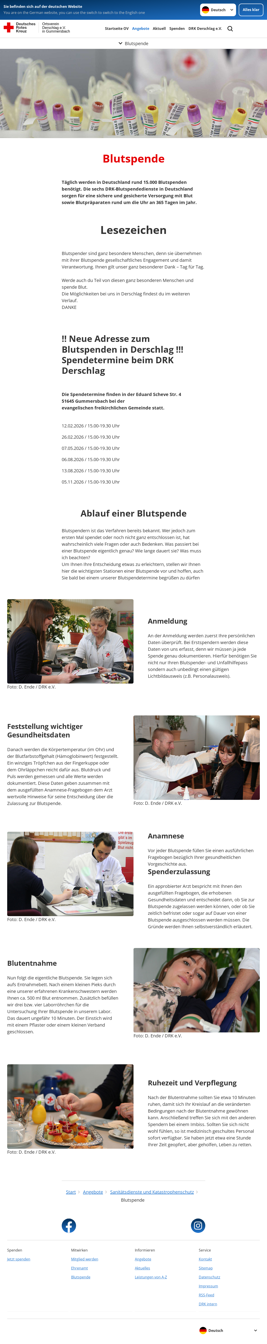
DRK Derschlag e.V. (205, 28)
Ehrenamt (79, 1268)
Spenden (177, 28)
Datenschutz (209, 1277)
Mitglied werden (84, 1259)
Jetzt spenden (18, 1259)
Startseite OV (117, 28)
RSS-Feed (206, 1295)
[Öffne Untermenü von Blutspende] (133, 43)
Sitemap (206, 1268)
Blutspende (80, 1277)
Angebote (140, 28)
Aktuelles (142, 1268)
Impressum (208, 1286)
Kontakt (205, 1259)
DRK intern (208, 1304)
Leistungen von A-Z (151, 1277)
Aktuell (159, 28)
